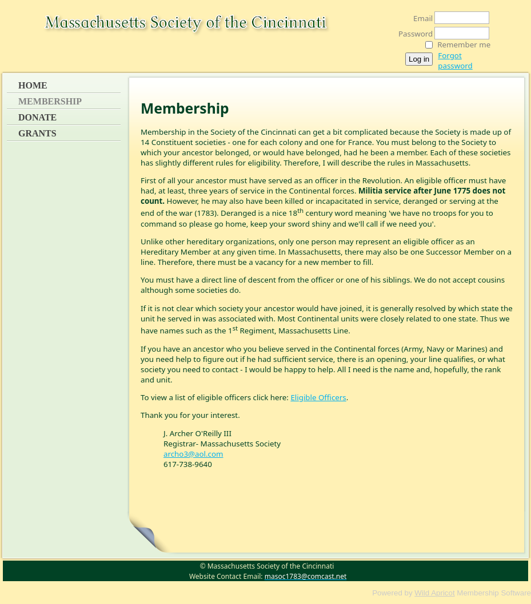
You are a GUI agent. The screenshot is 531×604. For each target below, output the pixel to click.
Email (420, 18)
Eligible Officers (318, 397)
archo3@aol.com (193, 454)
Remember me (463, 44)
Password (412, 34)
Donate (37, 117)
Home (32, 85)
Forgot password (455, 60)
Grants (37, 133)
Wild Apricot (434, 593)
